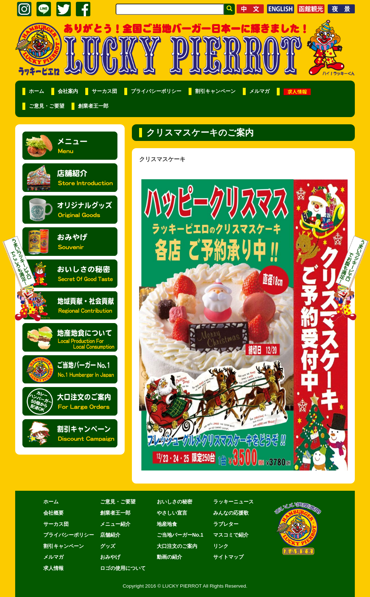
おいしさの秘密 (174, 501)
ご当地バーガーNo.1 (180, 535)
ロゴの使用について (123, 568)
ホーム (36, 91)
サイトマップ (228, 557)
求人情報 (53, 568)
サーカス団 (104, 91)
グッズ (107, 546)
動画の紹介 (169, 557)
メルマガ (259, 91)
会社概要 (53, 513)
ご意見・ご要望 (46, 106)
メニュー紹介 (115, 524)
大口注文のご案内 (177, 546)
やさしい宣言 (172, 513)
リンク (220, 546)
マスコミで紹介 (231, 535)
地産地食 (167, 524)
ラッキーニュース (233, 501)
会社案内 (68, 91)
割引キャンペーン (215, 91)
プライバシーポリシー (156, 91)
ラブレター (225, 524)
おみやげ (110, 557)
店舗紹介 (110, 535)
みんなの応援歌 (231, 513)
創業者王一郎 (93, 106)
